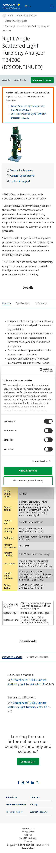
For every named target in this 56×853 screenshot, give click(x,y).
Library (34, 804)
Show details (40, 461)
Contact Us (27, 761)
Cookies (28, 834)
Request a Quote (42, 80)
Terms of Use (28, 828)
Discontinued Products (16, 20)
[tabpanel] (28, 144)
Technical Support (20, 181)
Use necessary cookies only (28, 480)
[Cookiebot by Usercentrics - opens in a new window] (40, 370)
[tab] (6, 303)
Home (11, 15)
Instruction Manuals (21, 170)
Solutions (35, 797)
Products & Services (27, 15)
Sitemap (28, 841)
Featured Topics (14, 811)
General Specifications (22, 175)
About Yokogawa (38, 811)
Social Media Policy (28, 838)
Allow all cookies (28, 470)
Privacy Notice (28, 831)
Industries (11, 797)
